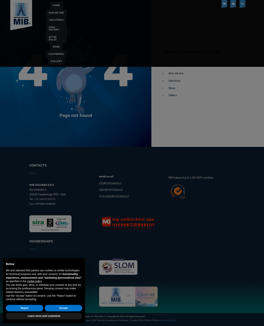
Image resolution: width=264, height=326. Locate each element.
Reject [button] (24, 308)
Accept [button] (63, 308)
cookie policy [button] (34, 281)
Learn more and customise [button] (44, 315)
